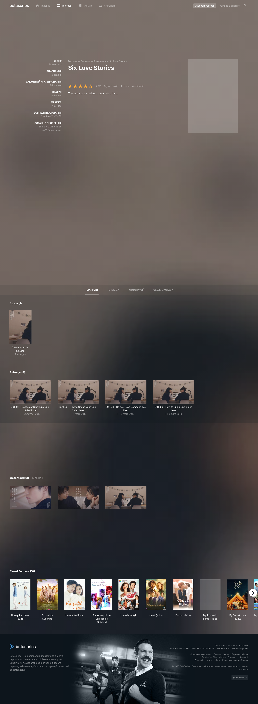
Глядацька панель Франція (235, 660)
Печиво (217, 654)
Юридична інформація (200, 654)
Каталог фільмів (240, 645)
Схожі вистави (163, 289)
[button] (30, 497)
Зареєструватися (205, 5)
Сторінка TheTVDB (51, 116)
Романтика (99, 61)
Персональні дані (240, 654)
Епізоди (113, 289)
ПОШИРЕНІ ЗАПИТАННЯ (202, 648)
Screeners (232, 657)
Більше (36, 478)
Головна (72, 61)
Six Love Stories (118, 61)
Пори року (92, 289)
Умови (226, 654)
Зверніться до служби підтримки (232, 648)
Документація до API (179, 648)
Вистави (85, 61)
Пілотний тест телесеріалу (207, 660)
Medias (222, 657)
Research (244, 657)
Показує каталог (223, 645)
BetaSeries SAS (209, 657)
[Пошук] (245, 6)
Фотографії (136, 289)
